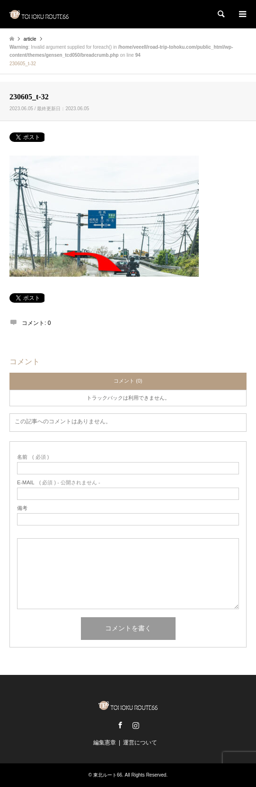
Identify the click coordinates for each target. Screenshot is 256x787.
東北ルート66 (107, 775)
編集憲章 (104, 742)
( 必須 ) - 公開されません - (58, 482)
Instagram (135, 725)
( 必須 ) (33, 457)
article (30, 39)
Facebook (120, 725)
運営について (140, 742)
